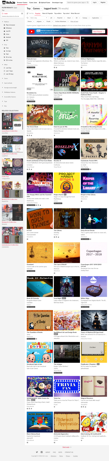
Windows (8, 28)
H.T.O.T (29, 230)
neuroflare (5, 133)
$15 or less (8, 60)
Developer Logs (57, 2)
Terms (61, 456)
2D (51, 18)
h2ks (82, 438)
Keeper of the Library (88, 194)
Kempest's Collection (9, 222)
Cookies (75, 456)
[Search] (87, 2)
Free (6, 48)
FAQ (54, 452)
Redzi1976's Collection (9, 199)
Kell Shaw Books (58, 302)
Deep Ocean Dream (87, 230)
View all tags (74, 21)
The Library (58, 230)
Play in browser (9, 25)
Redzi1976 (5, 201)
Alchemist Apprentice (61, 434)
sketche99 (30, 438)
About (48, 452)
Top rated (66, 13)
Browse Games (22, 2)
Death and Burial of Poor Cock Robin (39, 160)
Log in (94, 2)
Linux (6, 34)
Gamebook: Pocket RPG (89, 160)
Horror (30, 21)
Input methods (7, 83)
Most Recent (75, 13)
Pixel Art (59, 18)
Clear (15, 7)
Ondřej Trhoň (85, 270)
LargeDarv (5, 156)
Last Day (7, 68)
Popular (37, 13)
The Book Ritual (59, 59)
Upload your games (59, 25)
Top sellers (57, 13)
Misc (4, 106)
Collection (5, 176)
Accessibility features (9, 97)
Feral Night (57, 298)
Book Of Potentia (33, 298)
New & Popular (47, 13)
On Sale (7, 51)
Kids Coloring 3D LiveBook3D (91, 434)
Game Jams (33, 2)
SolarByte (29, 302)
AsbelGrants (30, 200)
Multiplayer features (8, 92)
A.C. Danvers (30, 97)
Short (69, 18)
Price (4, 44)
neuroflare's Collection (9, 131)
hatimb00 (57, 97)
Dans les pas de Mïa (60, 127)
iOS (6, 40)
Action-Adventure (60, 21)
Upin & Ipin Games (32, 368)
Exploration (95, 18)
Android (7, 37)
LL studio (83, 165)
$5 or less (8, 57)
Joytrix (56, 368)
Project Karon (58, 194)
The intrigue (58, 364)
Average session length (9, 87)
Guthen (56, 438)
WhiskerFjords (31, 404)
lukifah (83, 234)
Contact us (69, 452)
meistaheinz (5, 247)
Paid (6, 54)
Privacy (68, 456)
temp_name (84, 197)
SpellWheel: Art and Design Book (65, 332)
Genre (5, 78)
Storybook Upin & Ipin (34, 364)
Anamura (56, 268)
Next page (66, 447)
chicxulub (29, 268)
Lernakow (29, 165)
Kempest (4, 224)
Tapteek (29, 131)
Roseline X (57, 160)
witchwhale (84, 402)
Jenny (28, 334)
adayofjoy (57, 338)
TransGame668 (31, 234)
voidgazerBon (6, 178)
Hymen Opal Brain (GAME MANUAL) (66, 93)
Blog (60, 452)
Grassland (30, 264)
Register (103, 2)
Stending (56, 232)
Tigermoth (84, 302)
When (4, 64)
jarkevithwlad (85, 368)
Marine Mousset (58, 131)
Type (4, 101)
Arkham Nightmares (87, 59)
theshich (83, 336)
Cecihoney (57, 165)
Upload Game (44, 2)
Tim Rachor (84, 63)
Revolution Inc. (32, 93)
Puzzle (48, 21)
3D (77, 18)
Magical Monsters (87, 398)
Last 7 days (8, 71)
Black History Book (33, 434)
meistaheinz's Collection (10, 245)
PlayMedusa (57, 199)
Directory (53, 456)
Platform (5, 22)
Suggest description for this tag (10, 16)
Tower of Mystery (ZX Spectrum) (92, 332)
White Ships (85, 298)
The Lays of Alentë (60, 264)
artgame (39, 21)
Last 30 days (8, 74)
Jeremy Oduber (85, 131)
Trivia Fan (57, 398)
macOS (7, 31)
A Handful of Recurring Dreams (91, 127)
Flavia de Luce (31, 59)
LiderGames (57, 402)
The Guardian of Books (35, 332)
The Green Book (32, 127)
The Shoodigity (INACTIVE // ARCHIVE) (92, 99)
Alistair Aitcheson (59, 63)
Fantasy (85, 18)
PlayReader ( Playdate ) (88, 364)
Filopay (29, 63)
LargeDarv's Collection (9, 154)
